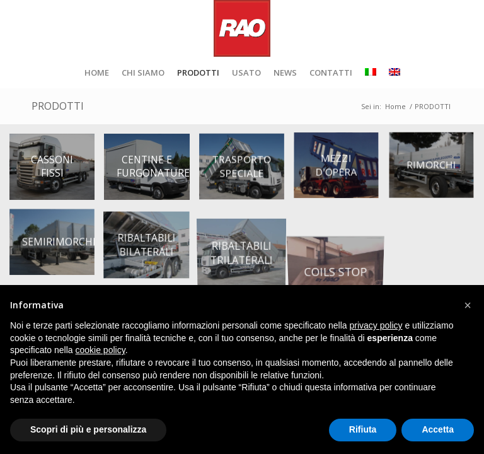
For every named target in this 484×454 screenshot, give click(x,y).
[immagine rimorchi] (436, 171)
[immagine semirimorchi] (56, 247)
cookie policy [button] (100, 350)
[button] (468, 305)
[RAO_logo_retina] (242, 28)
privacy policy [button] (376, 325)
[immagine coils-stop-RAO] (341, 247)
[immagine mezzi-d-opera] (341, 171)
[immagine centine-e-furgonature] (151, 171)
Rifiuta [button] (363, 429)
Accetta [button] (438, 429)
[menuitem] (96, 72)
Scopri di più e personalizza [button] (88, 429)
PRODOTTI (58, 106)
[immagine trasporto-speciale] (246, 171)
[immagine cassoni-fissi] (56, 171)
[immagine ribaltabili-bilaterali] (151, 247)
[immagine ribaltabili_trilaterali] (246, 247)
